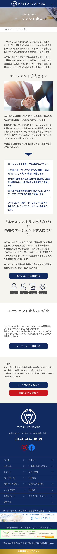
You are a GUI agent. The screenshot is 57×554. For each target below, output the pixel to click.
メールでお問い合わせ (28, 385)
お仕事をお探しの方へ (38, 467)
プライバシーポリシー (38, 497)
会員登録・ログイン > (28, 551)
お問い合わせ (9, 497)
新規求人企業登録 (36, 485)
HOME (6, 30)
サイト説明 (33, 473)
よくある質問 (9, 491)
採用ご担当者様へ (11, 485)
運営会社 (7, 503)
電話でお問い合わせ (28, 393)
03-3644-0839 (28, 440)
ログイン (7, 473)
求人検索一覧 (9, 479)
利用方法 (32, 479)
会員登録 (7, 467)
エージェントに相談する (28, 276)
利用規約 (32, 491)
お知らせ (32, 461)
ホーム (6, 461)
